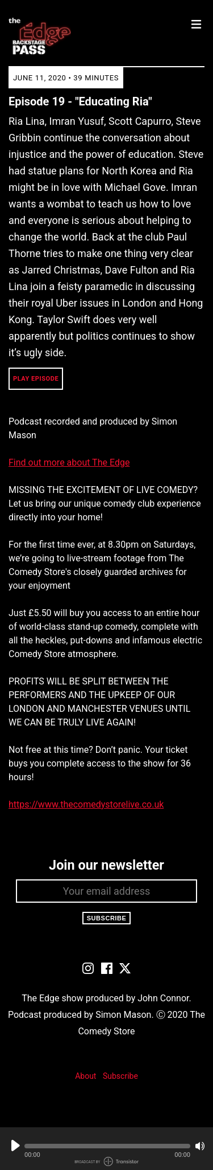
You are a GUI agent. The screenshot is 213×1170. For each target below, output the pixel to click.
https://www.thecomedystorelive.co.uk (86, 804)
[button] (107, 1146)
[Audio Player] (106, 1148)
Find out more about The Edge (69, 462)
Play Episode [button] (36, 378)
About (85, 1076)
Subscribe (107, 918)
